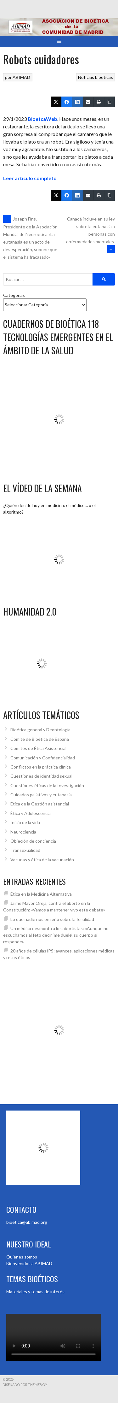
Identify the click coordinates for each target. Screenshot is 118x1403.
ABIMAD (21, 77)
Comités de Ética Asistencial (38, 748)
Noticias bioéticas (95, 77)
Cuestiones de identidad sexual (41, 776)
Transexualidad (25, 850)
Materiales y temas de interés (35, 1291)
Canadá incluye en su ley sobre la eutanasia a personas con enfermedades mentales (90, 234)
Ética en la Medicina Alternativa (41, 894)
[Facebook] (66, 102)
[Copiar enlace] (109, 102)
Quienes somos (21, 1256)
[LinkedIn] (77, 102)
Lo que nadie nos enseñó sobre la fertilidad (52, 919)
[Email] (88, 102)
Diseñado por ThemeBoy (25, 1384)
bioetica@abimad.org (26, 1222)
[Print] (98, 102)
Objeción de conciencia (33, 841)
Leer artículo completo (30, 178)
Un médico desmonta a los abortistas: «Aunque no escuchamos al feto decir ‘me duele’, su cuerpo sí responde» (56, 935)
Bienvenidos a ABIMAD (29, 1263)
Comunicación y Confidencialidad (42, 757)
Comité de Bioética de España (39, 739)
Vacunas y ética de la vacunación (42, 859)
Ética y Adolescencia (30, 813)
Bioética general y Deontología (40, 729)
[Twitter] (56, 102)
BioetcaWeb (42, 119)
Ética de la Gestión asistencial (39, 803)
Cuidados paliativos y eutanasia (41, 794)
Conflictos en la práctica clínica (40, 766)
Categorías (14, 295)
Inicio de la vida (25, 822)
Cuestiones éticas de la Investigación (47, 785)
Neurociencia (23, 831)
